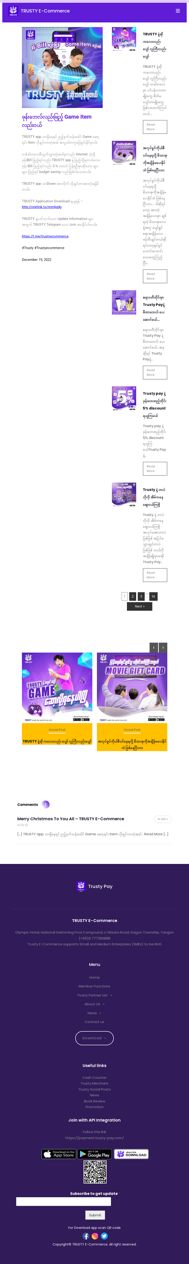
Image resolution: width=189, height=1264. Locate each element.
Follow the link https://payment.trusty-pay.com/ (94, 1134)
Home (94, 977)
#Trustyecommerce (49, 248)
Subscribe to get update (95, 1193)
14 (153, 596)
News (92, 1013)
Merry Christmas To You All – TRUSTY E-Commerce (70, 819)
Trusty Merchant (94, 1083)
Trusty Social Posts (94, 1089)
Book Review (94, 1101)
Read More (151, 126)
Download (92, 1038)
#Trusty (27, 248)
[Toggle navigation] (179, 10)
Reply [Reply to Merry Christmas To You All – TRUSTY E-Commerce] (164, 819)
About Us (92, 1004)
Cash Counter (94, 1077)
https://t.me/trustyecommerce (45, 236)
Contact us (94, 1021)
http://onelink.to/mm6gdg (41, 207)
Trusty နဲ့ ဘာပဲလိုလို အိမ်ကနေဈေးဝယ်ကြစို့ (154, 497)
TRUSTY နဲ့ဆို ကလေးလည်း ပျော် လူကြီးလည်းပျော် (57, 741)
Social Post (57, 730)
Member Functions (94, 986)
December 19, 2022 (36, 260)
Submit (95, 1215)
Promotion (95, 1106)
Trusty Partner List (92, 995)
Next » (139, 606)
